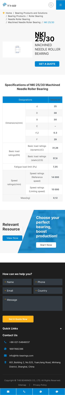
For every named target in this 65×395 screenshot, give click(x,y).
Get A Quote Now (18, 319)
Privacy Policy (40, 385)
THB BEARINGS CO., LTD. (29, 380)
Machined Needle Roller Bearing (24, 22)
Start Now (46, 245)
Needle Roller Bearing (19, 19)
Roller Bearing (36, 16)
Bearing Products (17, 16)
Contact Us (10, 335)
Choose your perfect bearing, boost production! (47, 226)
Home (9, 13)
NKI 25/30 (49, 22)
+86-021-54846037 (19, 342)
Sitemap (22, 385)
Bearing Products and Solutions (31, 13)
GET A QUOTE (47, 63)
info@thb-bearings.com (21, 355)
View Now (12, 238)
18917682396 (16, 349)
